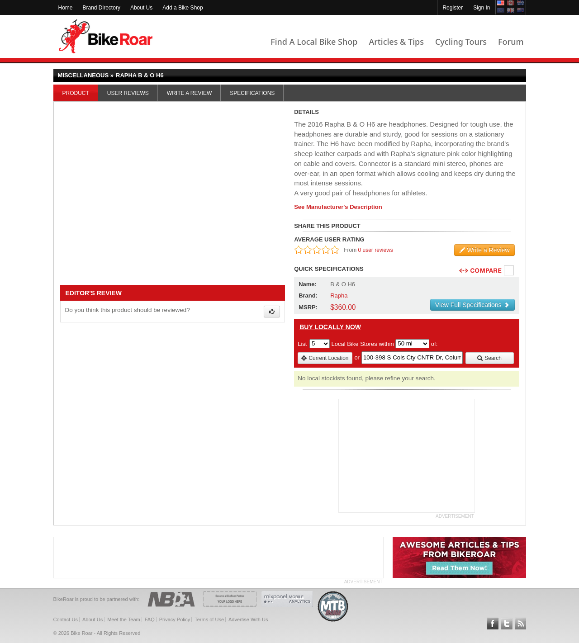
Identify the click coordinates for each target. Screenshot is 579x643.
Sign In (481, 8)
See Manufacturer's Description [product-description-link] (338, 206)
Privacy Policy (174, 619)
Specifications (252, 93)
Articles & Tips (396, 41)
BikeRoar (105, 36)
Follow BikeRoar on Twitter (507, 623)
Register (452, 8)
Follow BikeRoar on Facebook (492, 623)
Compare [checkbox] (509, 270)
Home (65, 8)
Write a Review (189, 93)
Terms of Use (209, 619)
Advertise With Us (248, 619)
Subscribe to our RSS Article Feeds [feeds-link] (521, 623)
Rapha (338, 295)
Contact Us (65, 619)
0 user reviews (375, 250)
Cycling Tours (461, 41)
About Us (141, 8)
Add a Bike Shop (182, 8)
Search (489, 358)
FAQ (150, 619)
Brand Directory (101, 8)
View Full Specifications (472, 304)
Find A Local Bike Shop (314, 41)
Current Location (324, 358)
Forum (510, 41)
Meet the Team (123, 619)
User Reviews (128, 93)
